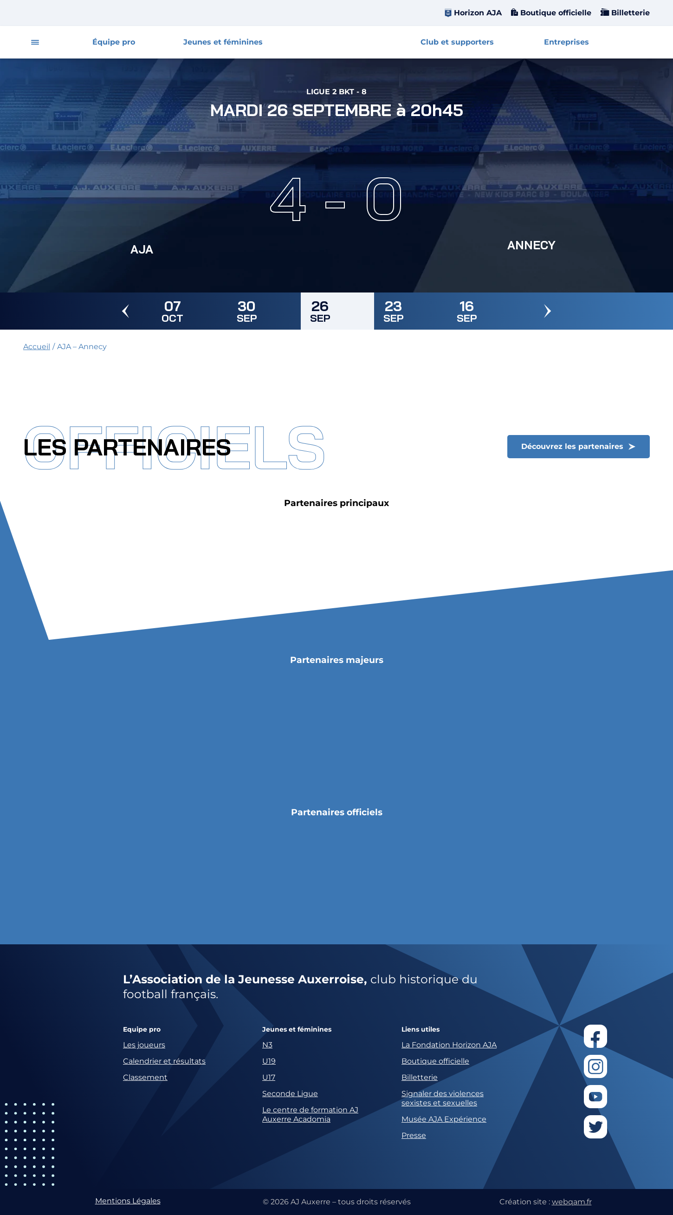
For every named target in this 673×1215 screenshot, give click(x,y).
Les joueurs (144, 1044)
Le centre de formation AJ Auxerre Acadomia (310, 1114)
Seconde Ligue (290, 1093)
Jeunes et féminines (223, 42)
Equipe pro (142, 1029)
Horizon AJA (478, 12)
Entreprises (566, 42)
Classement (145, 1077)
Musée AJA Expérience (443, 1119)
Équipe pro (113, 42)
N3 (267, 1044)
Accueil (36, 346)
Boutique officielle (554, 12)
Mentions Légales (128, 1200)
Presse (413, 1135)
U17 (268, 1077)
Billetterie (629, 12)
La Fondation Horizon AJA (449, 1044)
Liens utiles (420, 1029)
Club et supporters (457, 42)
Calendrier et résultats (164, 1061)
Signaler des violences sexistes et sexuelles (442, 1098)
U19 (269, 1061)
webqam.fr (572, 1201)
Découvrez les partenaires (572, 446)
